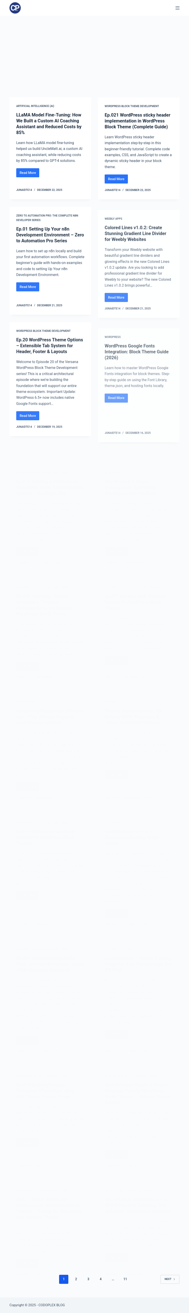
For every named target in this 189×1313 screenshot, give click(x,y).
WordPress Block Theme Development (132, 106)
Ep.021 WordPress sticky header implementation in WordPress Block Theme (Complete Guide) (138, 121)
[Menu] (177, 8)
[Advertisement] (94, 49)
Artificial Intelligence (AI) (35, 106)
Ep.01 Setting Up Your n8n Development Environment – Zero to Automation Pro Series (50, 237)
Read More (29, 174)
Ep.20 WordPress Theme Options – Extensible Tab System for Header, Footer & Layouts (49, 350)
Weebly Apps (113, 231)
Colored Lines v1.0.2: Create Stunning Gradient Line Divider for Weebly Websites (135, 245)
